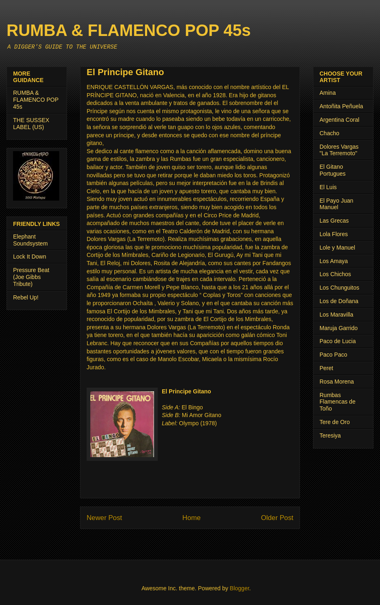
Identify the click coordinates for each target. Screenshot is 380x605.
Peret (326, 368)
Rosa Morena (337, 381)
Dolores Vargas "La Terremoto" (339, 150)
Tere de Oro (335, 422)
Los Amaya (334, 261)
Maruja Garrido (339, 328)
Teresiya (330, 435)
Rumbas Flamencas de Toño (337, 402)
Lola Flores (334, 234)
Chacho (329, 133)
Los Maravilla (336, 314)
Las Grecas (334, 220)
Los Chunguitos (339, 287)
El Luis (328, 187)
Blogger (239, 588)
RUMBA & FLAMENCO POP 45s (129, 30)
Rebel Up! (25, 297)
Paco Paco (333, 354)
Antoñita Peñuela (341, 106)
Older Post (277, 518)
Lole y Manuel (337, 247)
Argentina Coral (339, 119)
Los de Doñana (339, 301)
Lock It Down (29, 256)
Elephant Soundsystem (30, 240)
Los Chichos (335, 274)
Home (191, 518)
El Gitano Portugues (333, 170)
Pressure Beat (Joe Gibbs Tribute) (31, 277)
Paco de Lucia (338, 341)
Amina (328, 92)
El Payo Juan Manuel (336, 204)
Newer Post (104, 518)
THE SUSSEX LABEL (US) (31, 123)
